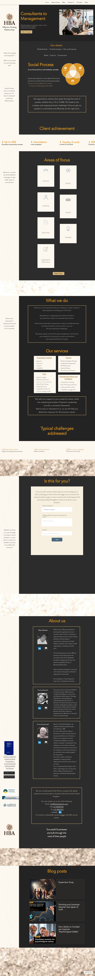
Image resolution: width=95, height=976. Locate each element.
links (63, 815)
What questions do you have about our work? (55, 516)
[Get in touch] (26, 31)
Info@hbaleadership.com (59, 804)
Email (44, 530)
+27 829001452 (58, 807)
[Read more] (58, 273)
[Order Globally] (9, 776)
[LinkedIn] (39, 648)
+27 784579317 (58, 809)
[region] (72, 84)
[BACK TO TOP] (88, 972)
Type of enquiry (47, 506)
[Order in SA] (9, 772)
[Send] (57, 539)
